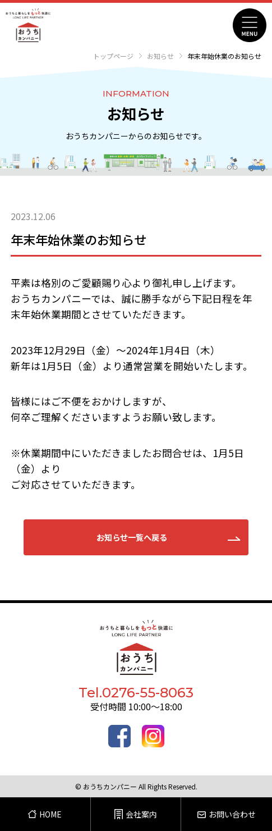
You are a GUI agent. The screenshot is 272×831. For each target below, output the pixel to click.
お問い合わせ (226, 814)
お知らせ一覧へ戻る (131, 537)
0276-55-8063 (147, 692)
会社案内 (135, 814)
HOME (45, 814)
